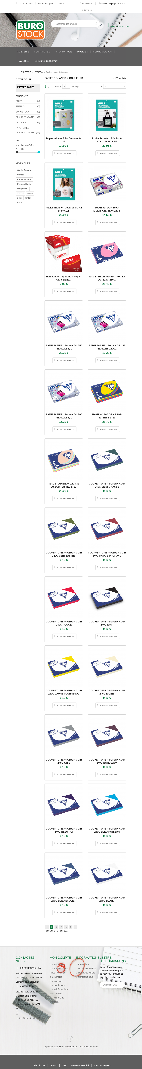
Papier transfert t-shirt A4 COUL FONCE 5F (106, 140)
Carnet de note (24, 179)
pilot (19, 198)
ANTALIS (28, 106)
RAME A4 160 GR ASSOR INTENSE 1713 (107, 416)
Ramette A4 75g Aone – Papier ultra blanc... (64, 278)
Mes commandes (59, 968)
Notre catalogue (45, 3)
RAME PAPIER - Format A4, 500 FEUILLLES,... (63, 416)
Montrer (58, 86)
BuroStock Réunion (68, 1046)
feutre (30, 193)
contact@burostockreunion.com (31, 1018)
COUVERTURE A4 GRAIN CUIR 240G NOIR (107, 623)
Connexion (87, 10)
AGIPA (28, 101)
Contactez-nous (85, 977)
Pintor (28, 198)
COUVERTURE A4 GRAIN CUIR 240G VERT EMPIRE (64, 554)
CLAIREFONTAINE (28, 117)
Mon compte (86, 3)
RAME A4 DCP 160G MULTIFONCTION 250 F (107, 209)
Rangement (22, 188)
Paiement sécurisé (80, 1065)
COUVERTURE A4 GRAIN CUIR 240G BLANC (107, 899)
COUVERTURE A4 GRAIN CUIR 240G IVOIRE (107, 692)
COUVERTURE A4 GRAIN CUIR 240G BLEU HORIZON (107, 830)
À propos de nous (24, 3)
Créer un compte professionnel (112, 3)
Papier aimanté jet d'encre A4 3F (63, 140)
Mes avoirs (56, 981)
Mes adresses (58, 985)
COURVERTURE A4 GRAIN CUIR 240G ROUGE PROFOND (107, 554)
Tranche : (20, 145)
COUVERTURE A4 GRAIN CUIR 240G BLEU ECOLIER (64, 899)
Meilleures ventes (86, 972)
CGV (64, 1065)
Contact (61, 3)
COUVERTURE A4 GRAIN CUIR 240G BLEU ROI (64, 830)
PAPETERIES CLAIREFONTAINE (28, 131)
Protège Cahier (24, 184)
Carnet (20, 175)
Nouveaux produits (87, 968)
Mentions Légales (102, 1065)
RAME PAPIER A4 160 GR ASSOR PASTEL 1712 (64, 485)
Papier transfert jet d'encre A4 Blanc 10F (64, 209)
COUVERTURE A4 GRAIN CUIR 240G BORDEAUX (107, 761)
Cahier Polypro (24, 170)
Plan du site (39, 1065)
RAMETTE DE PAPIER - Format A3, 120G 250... (107, 278)
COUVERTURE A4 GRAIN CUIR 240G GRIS (64, 761)
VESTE (20, 193)
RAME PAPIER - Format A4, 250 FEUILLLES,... (63, 347)
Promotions (83, 964)
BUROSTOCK (28, 111)
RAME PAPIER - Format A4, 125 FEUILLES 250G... (107, 347)
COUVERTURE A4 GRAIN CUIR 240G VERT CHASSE (107, 485)
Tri (101, 86)
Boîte (19, 202)
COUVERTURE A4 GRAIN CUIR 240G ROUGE (64, 623)
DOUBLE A (28, 122)
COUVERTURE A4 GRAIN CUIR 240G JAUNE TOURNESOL (64, 692)
